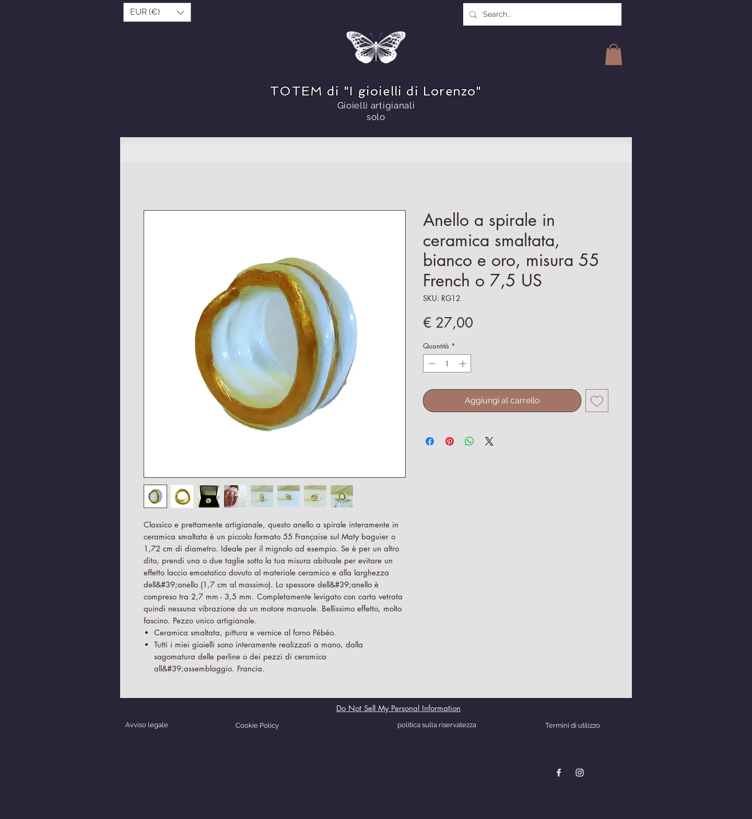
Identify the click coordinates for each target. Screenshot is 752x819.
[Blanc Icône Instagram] (579, 772)
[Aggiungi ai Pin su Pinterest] (449, 441)
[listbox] (157, 12)
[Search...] (541, 14)
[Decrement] (431, 363)
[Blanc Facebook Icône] (559, 772)
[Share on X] (489, 441)
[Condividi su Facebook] (430, 441)
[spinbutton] (447, 363)
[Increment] (463, 363)
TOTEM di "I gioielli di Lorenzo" (375, 91)
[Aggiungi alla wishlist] (596, 400)
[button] (157, 12)
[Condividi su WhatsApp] (469, 441)
